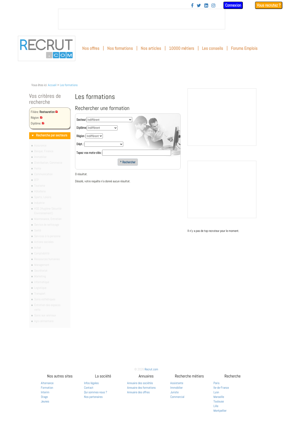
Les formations (69, 85)
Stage (44, 397)
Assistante (176, 383)
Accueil (52, 85)
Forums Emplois (244, 48)
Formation (47, 387)
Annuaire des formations (141, 387)
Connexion (233, 5)
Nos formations (120, 48)
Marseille (218, 397)
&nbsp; (141, 19)
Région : (81, 136)
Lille (215, 406)
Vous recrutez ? (268, 5)
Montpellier (220, 410)
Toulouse (218, 401)
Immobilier (176, 387)
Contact (88, 387)
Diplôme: (81, 128)
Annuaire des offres (138, 392)
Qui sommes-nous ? (95, 392)
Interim (45, 392)
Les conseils (212, 48)
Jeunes (45, 401)
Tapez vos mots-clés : (89, 153)
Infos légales (91, 383)
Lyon (216, 392)
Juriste (174, 392)
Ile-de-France (221, 387)
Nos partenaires (93, 397)
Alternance (47, 383)
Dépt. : (80, 144)
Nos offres (90, 48)
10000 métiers (181, 48)
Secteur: (81, 120)
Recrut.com (151, 369)
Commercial (177, 397)
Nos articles (151, 48)
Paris (216, 383)
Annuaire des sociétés (140, 383)
